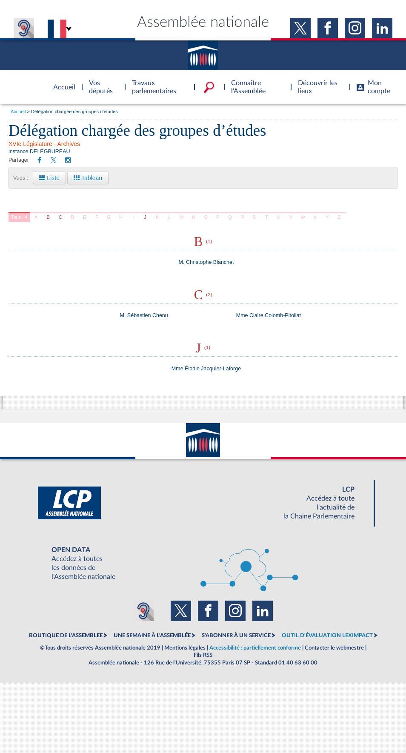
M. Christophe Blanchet (206, 262)
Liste (49, 178)
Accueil (18, 111)
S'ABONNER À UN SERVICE (236, 635)
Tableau (88, 178)
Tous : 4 (19, 217)
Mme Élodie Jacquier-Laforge (206, 369)
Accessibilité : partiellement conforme (255, 647)
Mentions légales (185, 647)
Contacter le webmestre (334, 647)
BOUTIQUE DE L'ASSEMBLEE (66, 635)
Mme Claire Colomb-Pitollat (268, 315)
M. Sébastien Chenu (144, 315)
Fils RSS (203, 655)
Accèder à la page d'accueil (61, 82)
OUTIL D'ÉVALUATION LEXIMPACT (327, 635)
